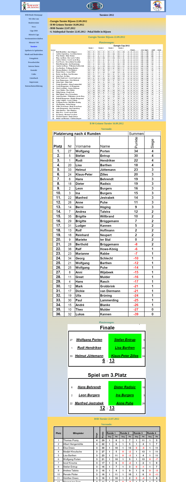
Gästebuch (34, 78)
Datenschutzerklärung (34, 86)
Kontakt (34, 70)
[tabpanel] (106, 26)
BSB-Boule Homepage (34, 15)
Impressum (33, 82)
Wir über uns (34, 19)
